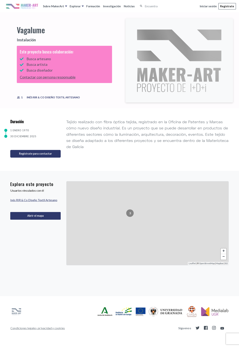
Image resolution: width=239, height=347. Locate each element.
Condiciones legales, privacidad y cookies (37, 328)
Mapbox (220, 263)
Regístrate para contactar (35, 153)
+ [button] (223, 251)
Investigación (112, 6)
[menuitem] (54, 6)
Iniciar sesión (208, 6)
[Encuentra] (161, 6)
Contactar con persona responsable (48, 77)
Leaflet (192, 263)
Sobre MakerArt (53, 6)
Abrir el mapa (35, 215)
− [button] (223, 257)
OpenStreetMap (207, 263)
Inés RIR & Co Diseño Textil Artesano (53, 97)
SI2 (226, 263)
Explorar (75, 6)
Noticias (129, 6)
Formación (93, 6)
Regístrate (227, 6)
